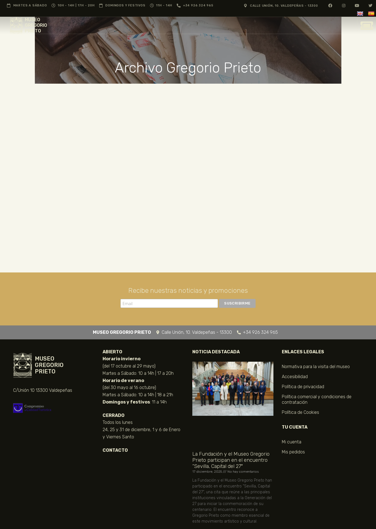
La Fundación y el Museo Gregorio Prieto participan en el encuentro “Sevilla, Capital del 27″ (231, 460)
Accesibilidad (295, 376)
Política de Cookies (300, 412)
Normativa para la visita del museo (316, 366)
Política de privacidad (303, 386)
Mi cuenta (291, 442)
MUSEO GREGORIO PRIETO (36, 25)
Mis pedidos (293, 452)
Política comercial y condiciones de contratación (316, 399)
